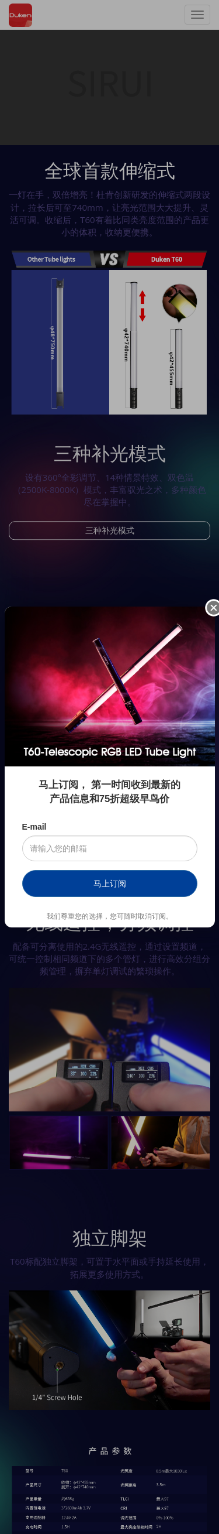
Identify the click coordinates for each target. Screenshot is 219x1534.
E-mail (34, 826)
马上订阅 (109, 883)
